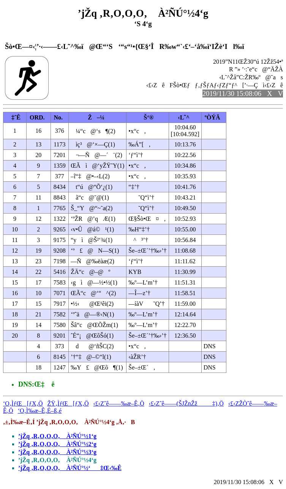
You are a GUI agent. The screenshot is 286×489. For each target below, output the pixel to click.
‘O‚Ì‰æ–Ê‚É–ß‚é (40, 410)
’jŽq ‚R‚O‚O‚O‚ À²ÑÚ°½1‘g (57, 436)
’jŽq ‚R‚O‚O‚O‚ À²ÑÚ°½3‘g (57, 452)
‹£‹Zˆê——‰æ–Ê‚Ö (118, 403)
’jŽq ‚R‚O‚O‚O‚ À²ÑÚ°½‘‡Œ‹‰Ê (70, 468)
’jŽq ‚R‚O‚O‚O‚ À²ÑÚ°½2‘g (57, 444)
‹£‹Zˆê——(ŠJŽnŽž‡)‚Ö (186, 403)
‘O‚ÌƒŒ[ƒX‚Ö (23, 403)
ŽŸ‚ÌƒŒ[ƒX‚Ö (68, 403)
